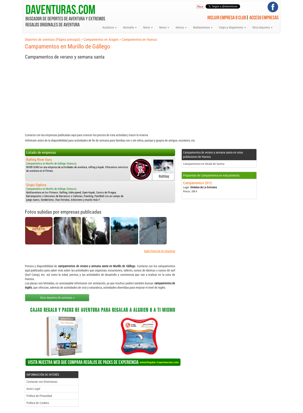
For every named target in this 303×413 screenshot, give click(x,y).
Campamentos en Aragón (100, 40)
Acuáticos (109, 27)
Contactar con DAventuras (41, 381)
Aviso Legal (33, 388)
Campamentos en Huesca (139, 40)
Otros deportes (262, 27)
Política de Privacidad (39, 396)
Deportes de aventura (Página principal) (52, 40)
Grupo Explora (36, 185)
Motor (164, 27)
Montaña (130, 27)
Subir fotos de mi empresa (159, 251)
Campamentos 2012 (197, 183)
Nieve (148, 27)
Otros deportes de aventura (57, 297)
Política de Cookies (37, 403)
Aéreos (181, 27)
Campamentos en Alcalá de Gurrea (203, 164)
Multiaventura (202, 27)
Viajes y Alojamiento (232, 27)
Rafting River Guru (39, 159)
